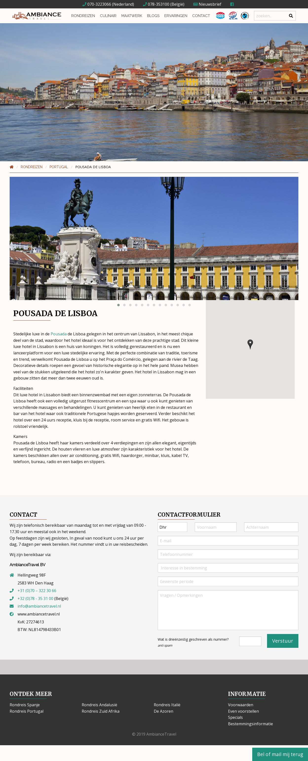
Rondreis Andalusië (99, 704)
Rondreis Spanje (25, 704)
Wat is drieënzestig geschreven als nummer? (193, 642)
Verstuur (282, 640)
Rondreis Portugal (26, 711)
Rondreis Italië (167, 704)
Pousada (59, 334)
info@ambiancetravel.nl (39, 606)
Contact (201, 16)
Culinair (108, 16)
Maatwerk (131, 16)
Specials (235, 717)
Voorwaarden (240, 704)
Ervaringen (175, 16)
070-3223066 (96, 4)
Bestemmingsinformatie (250, 723)
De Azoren (163, 711)
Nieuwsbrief (207, 4)
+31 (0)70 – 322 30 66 (37, 590)
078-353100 (156, 4)
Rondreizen (83, 16)
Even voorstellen (243, 711)
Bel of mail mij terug (280, 754)
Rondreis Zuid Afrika (100, 711)
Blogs (153, 16)
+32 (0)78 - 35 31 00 (35, 598)
